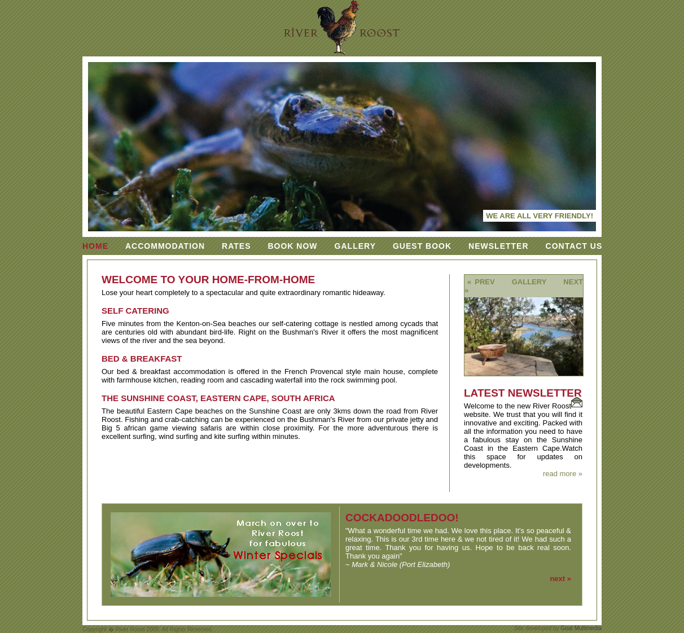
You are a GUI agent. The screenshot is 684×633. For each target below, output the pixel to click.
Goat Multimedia (581, 628)
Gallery (355, 245)
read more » (562, 473)
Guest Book (422, 245)
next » (560, 578)
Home (95, 245)
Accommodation (165, 245)
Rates (236, 245)
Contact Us (574, 245)
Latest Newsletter (523, 393)
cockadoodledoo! (402, 518)
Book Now (292, 245)
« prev (481, 282)
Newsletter (498, 245)
